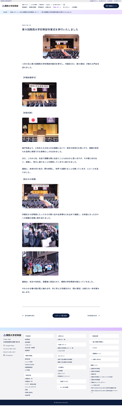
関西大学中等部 (94, 370)
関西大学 (92, 376)
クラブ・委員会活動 (30, 386)
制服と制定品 (28, 394)
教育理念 (27, 341)
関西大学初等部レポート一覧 (65, 349)
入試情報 (60, 372)
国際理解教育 (28, 369)
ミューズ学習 (28, 363)
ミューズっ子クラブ (30, 388)
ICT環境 (27, 372)
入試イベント (61, 375)
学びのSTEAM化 (29, 366)
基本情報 (27, 344)
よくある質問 (34, 5)
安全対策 (27, 397)
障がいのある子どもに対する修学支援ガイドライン (103, 393)
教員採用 (42, 5)
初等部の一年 (28, 383)
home (5, 14)
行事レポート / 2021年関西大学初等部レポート (24, 14)
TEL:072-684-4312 (9, 350)
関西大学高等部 (94, 373)
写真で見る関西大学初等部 (65, 361)
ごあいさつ (28, 346)
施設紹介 (27, 352)
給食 (26, 391)
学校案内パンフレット (64, 378)
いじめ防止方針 (94, 387)
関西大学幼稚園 (94, 381)
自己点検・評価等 (30, 349)
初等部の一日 (28, 380)
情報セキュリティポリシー (97, 384)
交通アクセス (26, 5)
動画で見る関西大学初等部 (65, 364)
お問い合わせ (57, 5)
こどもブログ (61, 352)
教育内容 (27, 361)
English (49, 5)
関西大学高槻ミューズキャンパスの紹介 (101, 378)
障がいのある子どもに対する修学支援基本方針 (102, 389)
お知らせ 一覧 (61, 341)
